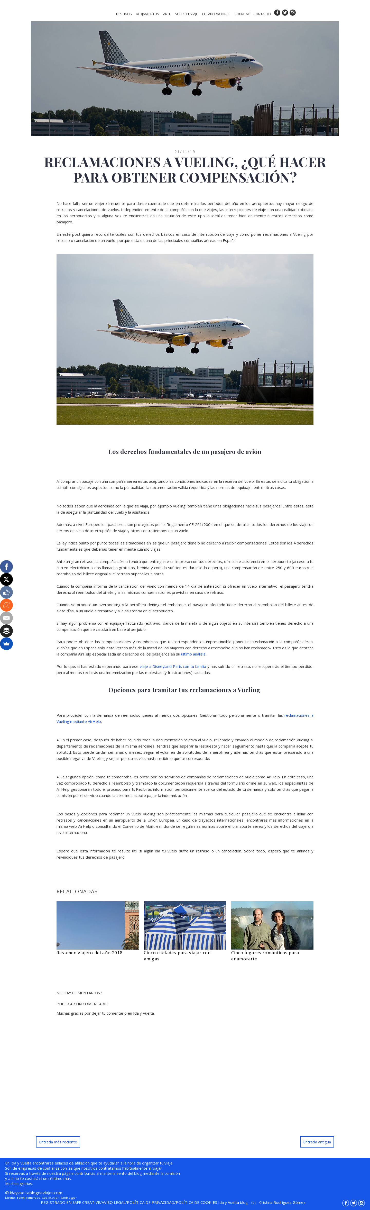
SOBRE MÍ (242, 14)
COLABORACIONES (216, 14)
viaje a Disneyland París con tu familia (173, 666)
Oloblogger (69, 1197)
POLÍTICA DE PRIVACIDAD (150, 1202)
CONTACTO (262, 14)
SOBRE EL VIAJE (186, 14)
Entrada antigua (317, 1141)
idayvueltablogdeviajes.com (36, 1193)
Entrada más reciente (58, 1141)
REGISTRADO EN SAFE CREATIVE (70, 1202)
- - (262, 1202)
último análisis (193, 654)
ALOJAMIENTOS (147, 14)
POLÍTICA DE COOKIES (196, 1202)
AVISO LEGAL (113, 1202)
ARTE (167, 14)
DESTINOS (124, 14)
